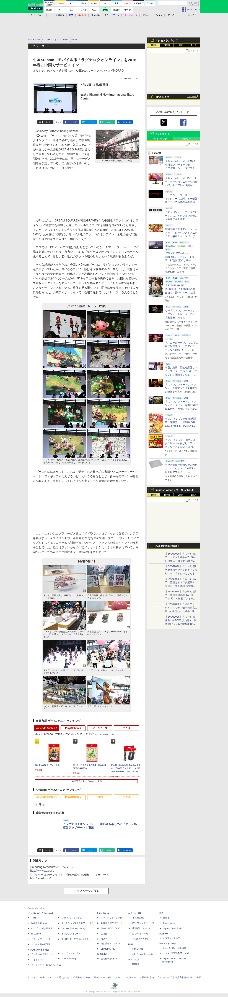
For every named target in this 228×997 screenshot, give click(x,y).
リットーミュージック (111, 918)
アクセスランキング (167, 40)
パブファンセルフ (171, 938)
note (109, 122)
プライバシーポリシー (125, 977)
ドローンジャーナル (40, 939)
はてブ (91, 122)
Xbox (100, 797)
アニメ (126, 728)
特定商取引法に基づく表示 (188, 977)
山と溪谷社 (102, 939)
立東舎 (104, 934)
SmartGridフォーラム (71, 918)
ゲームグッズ (99, 728)
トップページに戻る (86, 890)
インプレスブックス (71, 953)
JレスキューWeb (140, 934)
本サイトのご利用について (40, 977)
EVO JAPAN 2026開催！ (167, 546)
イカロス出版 (134, 913)
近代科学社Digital (109, 958)
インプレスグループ (162, 977)
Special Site (163, 96)
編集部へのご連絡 (102, 977)
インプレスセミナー (71, 934)
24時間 (167, 45)
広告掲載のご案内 (81, 977)
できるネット (37, 959)
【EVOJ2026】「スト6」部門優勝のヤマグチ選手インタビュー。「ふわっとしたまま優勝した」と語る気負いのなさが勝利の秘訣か (181, 573)
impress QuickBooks (172, 928)
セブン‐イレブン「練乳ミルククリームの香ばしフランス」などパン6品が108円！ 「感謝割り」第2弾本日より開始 (180, 446)
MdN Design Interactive (143, 954)
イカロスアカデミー (141, 939)
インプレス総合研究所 (42, 928)
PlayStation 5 (73, 728)
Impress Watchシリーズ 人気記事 (175, 490)
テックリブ (133, 959)
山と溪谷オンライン (110, 943)
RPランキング (160, 138)
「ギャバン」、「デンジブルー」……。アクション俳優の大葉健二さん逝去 (181, 216)
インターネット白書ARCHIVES (46, 965)
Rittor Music (103, 913)
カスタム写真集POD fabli (176, 953)
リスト (58, 122)
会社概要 (144, 977)
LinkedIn (127, 122)
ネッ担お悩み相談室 (40, 944)
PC (106, 15)
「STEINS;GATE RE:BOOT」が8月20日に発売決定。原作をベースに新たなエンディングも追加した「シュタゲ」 (181, 292)
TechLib (135, 964)
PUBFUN (163, 934)
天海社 (166, 918)
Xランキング (163, 134)
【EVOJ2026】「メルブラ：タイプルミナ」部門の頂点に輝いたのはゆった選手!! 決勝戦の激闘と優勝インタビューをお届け (181, 611)
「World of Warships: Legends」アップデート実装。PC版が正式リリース (180, 257)
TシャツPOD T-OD (110, 928)
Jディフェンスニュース (143, 923)
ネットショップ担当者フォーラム (77, 923)
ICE (161, 913)
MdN (130, 944)
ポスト (48, 122)
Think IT (35, 918)
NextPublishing (68, 958)
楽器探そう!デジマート (112, 923)
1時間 (153, 45)
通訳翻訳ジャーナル (141, 928)
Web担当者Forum (39, 923)
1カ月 (193, 45)
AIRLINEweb (138, 918)
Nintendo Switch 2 (46, 728)
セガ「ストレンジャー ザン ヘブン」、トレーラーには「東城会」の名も (180, 314)
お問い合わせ (63, 977)
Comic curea (169, 923)
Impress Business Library (73, 928)
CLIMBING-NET (108, 949)
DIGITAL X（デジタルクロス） (76, 939)
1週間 (180, 45)
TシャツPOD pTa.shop (174, 948)
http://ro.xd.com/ (40, 878)
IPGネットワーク (167, 943)
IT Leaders (36, 934)
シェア (74, 122)
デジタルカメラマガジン (43, 954)
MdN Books (137, 949)
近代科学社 (102, 954)
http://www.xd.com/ (42, 870)
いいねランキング (187, 138)
